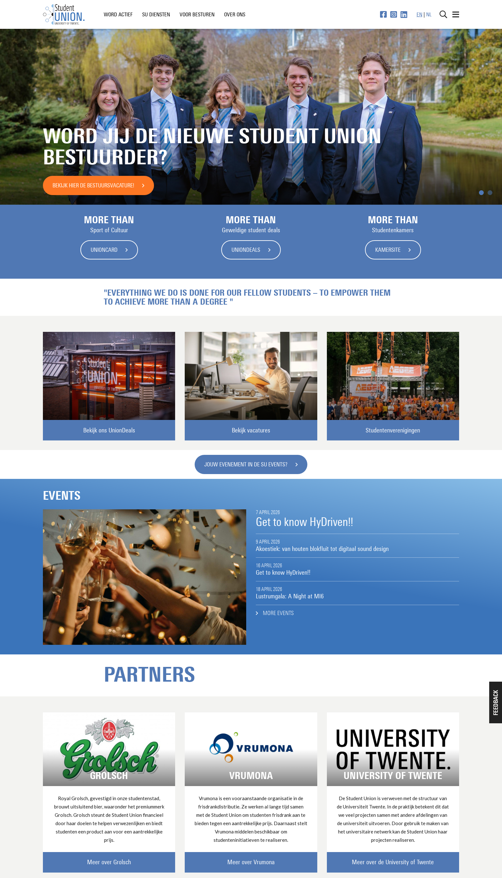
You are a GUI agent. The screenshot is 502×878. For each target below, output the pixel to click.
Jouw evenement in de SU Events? (245, 464)
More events (278, 613)
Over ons (234, 14)
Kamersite (388, 249)
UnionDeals (245, 249)
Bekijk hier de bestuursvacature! (93, 185)
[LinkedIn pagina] (404, 14)
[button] (495, 702)
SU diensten (156, 14)
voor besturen (197, 14)
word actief (118, 14)
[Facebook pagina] (383, 14)
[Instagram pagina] (393, 14)
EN (419, 14)
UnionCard (104, 249)
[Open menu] (455, 14)
